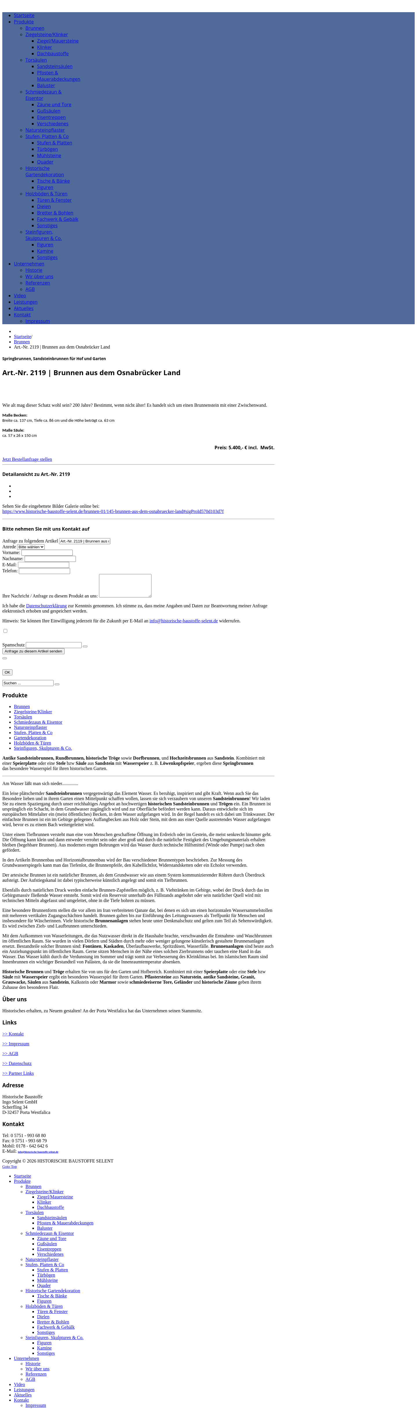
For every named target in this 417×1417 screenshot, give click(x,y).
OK (7, 676)
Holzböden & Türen (32, 747)
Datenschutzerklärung (46, 610)
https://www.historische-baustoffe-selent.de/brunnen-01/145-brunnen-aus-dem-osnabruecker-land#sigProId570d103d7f (113, 511)
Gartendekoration (30, 742)
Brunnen (22, 341)
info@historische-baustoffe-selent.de (183, 625)
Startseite (22, 336)
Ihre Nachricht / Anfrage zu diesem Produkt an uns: (50, 600)
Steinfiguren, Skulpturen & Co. (43, 752)
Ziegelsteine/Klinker (33, 716)
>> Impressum (15, 1048)
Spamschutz (13, 649)
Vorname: (11, 552)
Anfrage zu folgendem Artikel (30, 540)
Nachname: (13, 558)
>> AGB (10, 1057)
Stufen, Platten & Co (33, 736)
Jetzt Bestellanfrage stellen (27, 459)
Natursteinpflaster (30, 731)
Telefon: (10, 570)
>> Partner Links (18, 1077)
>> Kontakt (13, 1038)
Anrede (9, 546)
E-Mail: (10, 564)
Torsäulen (23, 721)
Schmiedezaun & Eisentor (38, 726)
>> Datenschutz (17, 1067)
